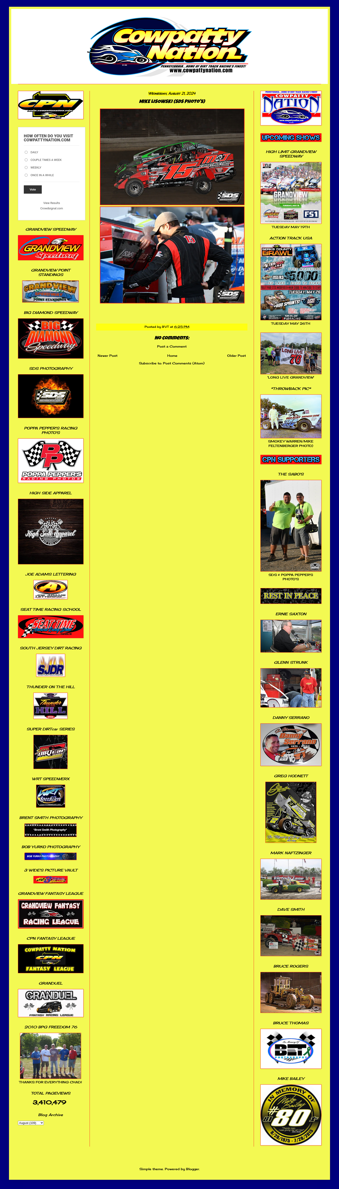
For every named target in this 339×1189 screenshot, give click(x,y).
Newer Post (107, 355)
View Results (51, 203)
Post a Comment (172, 346)
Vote (33, 189)
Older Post (236, 355)
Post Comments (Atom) (184, 363)
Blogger (192, 1169)
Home (172, 355)
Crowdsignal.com (51, 208)
